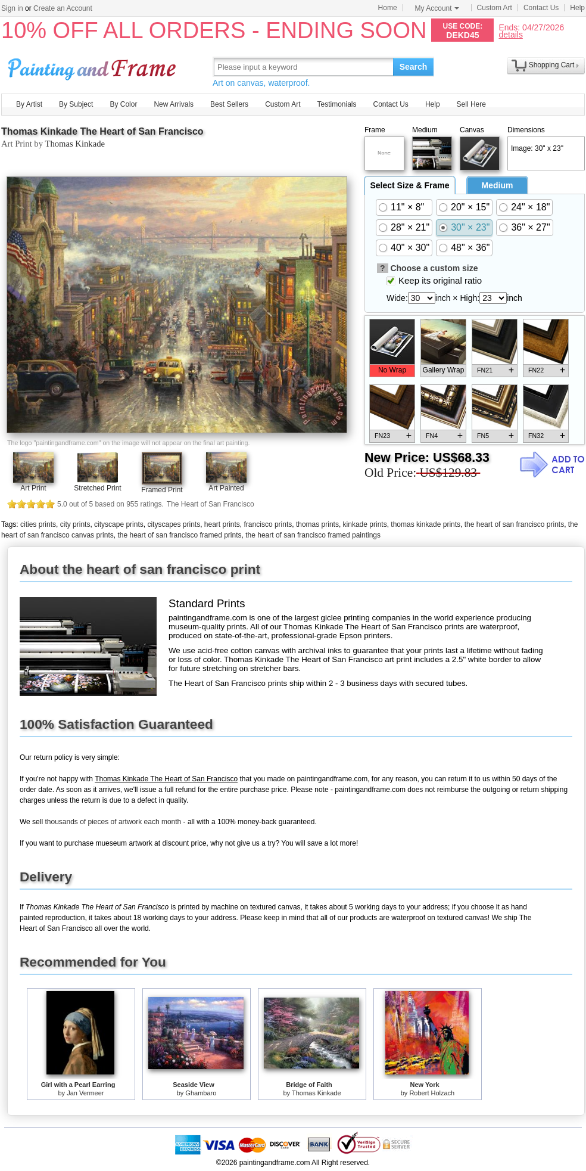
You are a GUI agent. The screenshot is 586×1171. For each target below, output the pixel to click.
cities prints (38, 524)
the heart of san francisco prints (514, 524)
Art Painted (226, 488)
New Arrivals (174, 104)
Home (387, 8)
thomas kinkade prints (425, 524)
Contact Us (541, 8)
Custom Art (494, 8)
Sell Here (471, 104)
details (510, 34)
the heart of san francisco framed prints (179, 535)
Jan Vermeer (85, 1093)
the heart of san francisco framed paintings (313, 535)
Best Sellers (229, 104)
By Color (123, 104)
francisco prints (268, 524)
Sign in (12, 8)
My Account (437, 8)
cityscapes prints (173, 524)
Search (414, 67)
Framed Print (161, 490)
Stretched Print (97, 488)
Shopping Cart (552, 65)
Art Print (33, 488)
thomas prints (317, 524)
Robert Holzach (431, 1093)
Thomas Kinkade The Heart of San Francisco (102, 131)
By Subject (76, 104)
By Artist (29, 104)
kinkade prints (365, 524)
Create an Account (62, 8)
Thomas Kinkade (75, 143)
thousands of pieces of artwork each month (113, 822)
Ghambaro (200, 1093)
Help (577, 8)
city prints (75, 524)
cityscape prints (119, 524)
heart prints (222, 524)
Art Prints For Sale (93, 66)
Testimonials (336, 104)
